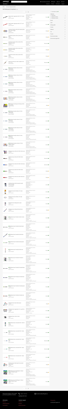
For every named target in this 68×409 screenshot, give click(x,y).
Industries (48, 3)
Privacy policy (52, 400)
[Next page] (28, 12)
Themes (52, 3)
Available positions (6, 403)
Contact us (20, 401)
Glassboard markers (57, 16)
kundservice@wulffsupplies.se (41, 393)
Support (63, 3)
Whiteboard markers (57, 18)
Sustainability (5, 405)
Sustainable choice (54, 11)
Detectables (57, 15)
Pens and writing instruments (11, 6)
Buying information (22, 405)
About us (4, 401)
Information (58, 3)
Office (4, 6)
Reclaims (20, 403)
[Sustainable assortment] (45, 2)
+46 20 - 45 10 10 (23, 393)
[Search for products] (19, 2)
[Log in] (58, 2)
